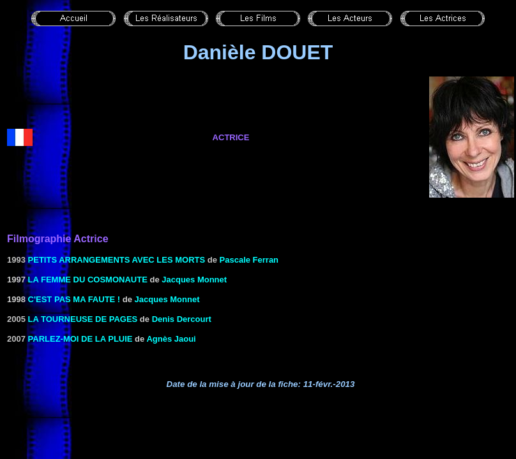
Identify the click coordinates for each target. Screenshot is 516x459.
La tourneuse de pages (83, 319)
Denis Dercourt (181, 319)
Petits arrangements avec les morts (117, 260)
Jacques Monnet (194, 279)
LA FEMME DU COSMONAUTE (88, 279)
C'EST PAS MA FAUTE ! (74, 299)
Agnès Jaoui (170, 339)
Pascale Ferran (249, 260)
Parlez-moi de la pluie (80, 339)
